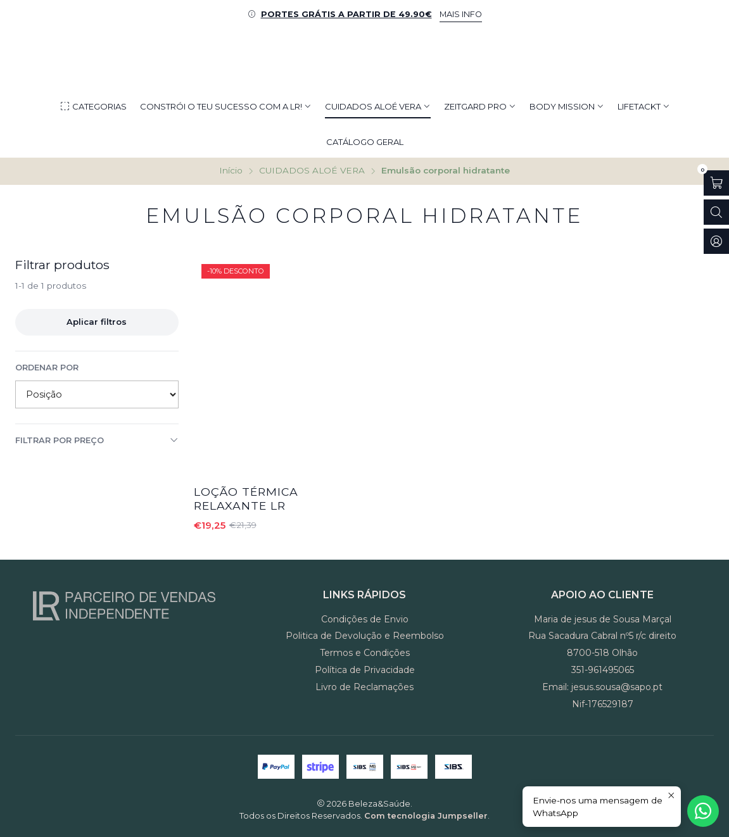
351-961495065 (602, 670)
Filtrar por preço (97, 440)
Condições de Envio (365, 619)
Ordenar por (47, 367)
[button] (93, 106)
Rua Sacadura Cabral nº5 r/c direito (602, 635)
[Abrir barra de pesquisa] (716, 212)
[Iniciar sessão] (716, 241)
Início (231, 171)
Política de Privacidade (365, 670)
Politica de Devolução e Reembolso (365, 635)
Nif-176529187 (602, 704)
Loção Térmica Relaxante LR (246, 498)
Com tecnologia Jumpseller (426, 816)
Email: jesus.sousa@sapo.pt (602, 687)
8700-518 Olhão (602, 652)
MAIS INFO (461, 14)
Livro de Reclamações (364, 687)
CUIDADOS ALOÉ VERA (312, 171)
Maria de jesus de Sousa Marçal (602, 619)
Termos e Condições (365, 652)
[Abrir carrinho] (716, 183)
